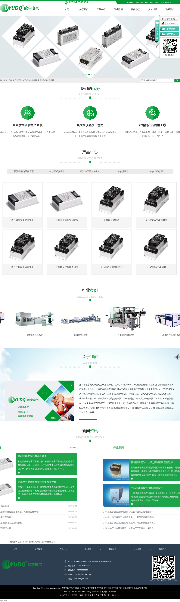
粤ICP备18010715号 (72, 592)
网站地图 (139, 2)
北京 (118, 595)
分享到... (171, 34)
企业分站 (130, 2)
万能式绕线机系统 (128, 335)
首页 (66, 9)
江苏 (81, 595)
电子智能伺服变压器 (46, 80)
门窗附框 (31, 542)
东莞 (97, 595)
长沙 (110, 595)
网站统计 (3, 601)
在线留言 (171, 29)
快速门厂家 (22, 542)
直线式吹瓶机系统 (36, 335)
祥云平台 (95, 592)
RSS (146, 2)
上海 (85, 595)
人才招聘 (152, 9)
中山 (93, 595)
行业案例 (118, 9)
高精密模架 (39, 542)
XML (151, 2)
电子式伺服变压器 (29, 80)
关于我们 (83, 9)
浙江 (89, 595)
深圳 (101, 595)
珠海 (114, 595)
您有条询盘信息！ (163, 2)
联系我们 (169, 9)
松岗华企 (112, 592)
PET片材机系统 (82, 335)
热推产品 (63, 595)
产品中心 (101, 9)
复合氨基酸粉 (49, 542)
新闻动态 (135, 9)
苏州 (106, 595)
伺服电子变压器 (15, 80)
